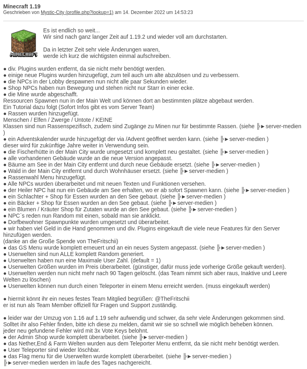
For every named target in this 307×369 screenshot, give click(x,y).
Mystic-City (52, 12)
